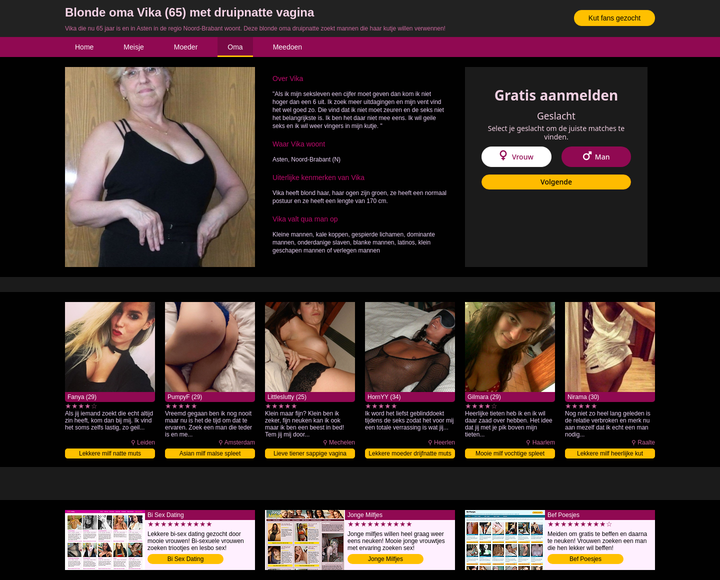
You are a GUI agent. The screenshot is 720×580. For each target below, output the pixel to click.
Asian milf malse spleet (210, 453)
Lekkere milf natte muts (110, 453)
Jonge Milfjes (385, 559)
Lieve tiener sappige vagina (310, 453)
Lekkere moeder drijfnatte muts (409, 453)
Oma (235, 47)
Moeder (186, 47)
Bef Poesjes (586, 559)
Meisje (134, 47)
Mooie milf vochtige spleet (510, 453)
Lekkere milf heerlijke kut (610, 453)
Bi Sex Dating (186, 559)
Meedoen (287, 47)
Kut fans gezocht (614, 18)
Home (84, 47)
